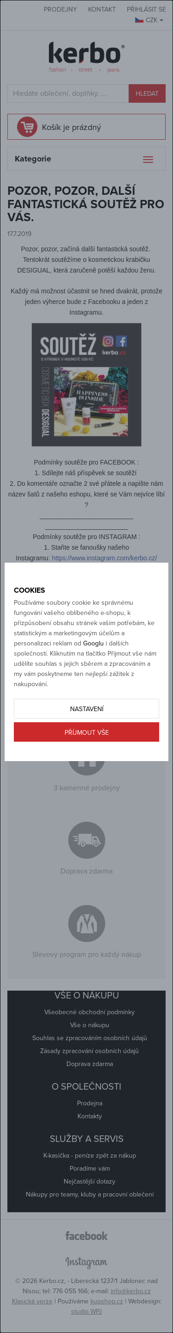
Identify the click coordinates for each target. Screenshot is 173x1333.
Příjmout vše (87, 733)
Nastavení (86, 709)
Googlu (93, 643)
